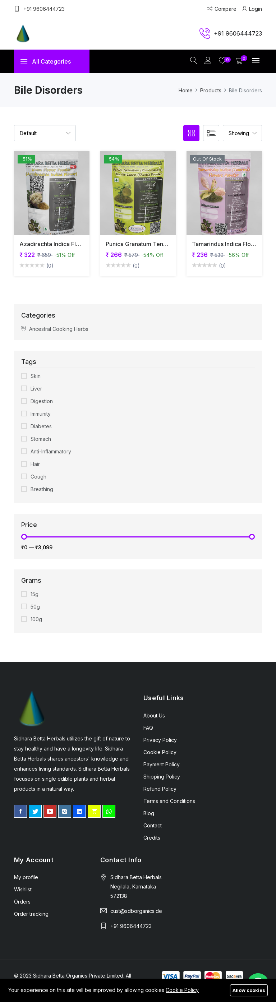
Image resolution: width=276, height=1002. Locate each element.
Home (186, 91)
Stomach (41, 439)
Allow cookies (249, 990)
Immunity (41, 414)
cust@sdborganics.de (136, 911)
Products (210, 91)
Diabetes (41, 427)
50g (35, 607)
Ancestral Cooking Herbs (54, 329)
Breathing (42, 489)
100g (36, 620)
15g (34, 594)
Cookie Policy (182, 990)
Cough (38, 477)
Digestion (42, 401)
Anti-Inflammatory (51, 452)
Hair (35, 464)
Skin (36, 376)
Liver (36, 389)
